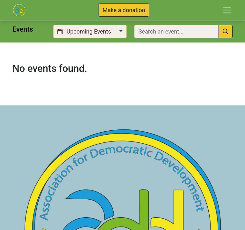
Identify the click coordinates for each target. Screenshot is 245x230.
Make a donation (124, 10)
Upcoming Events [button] (85, 31)
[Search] (226, 31)
